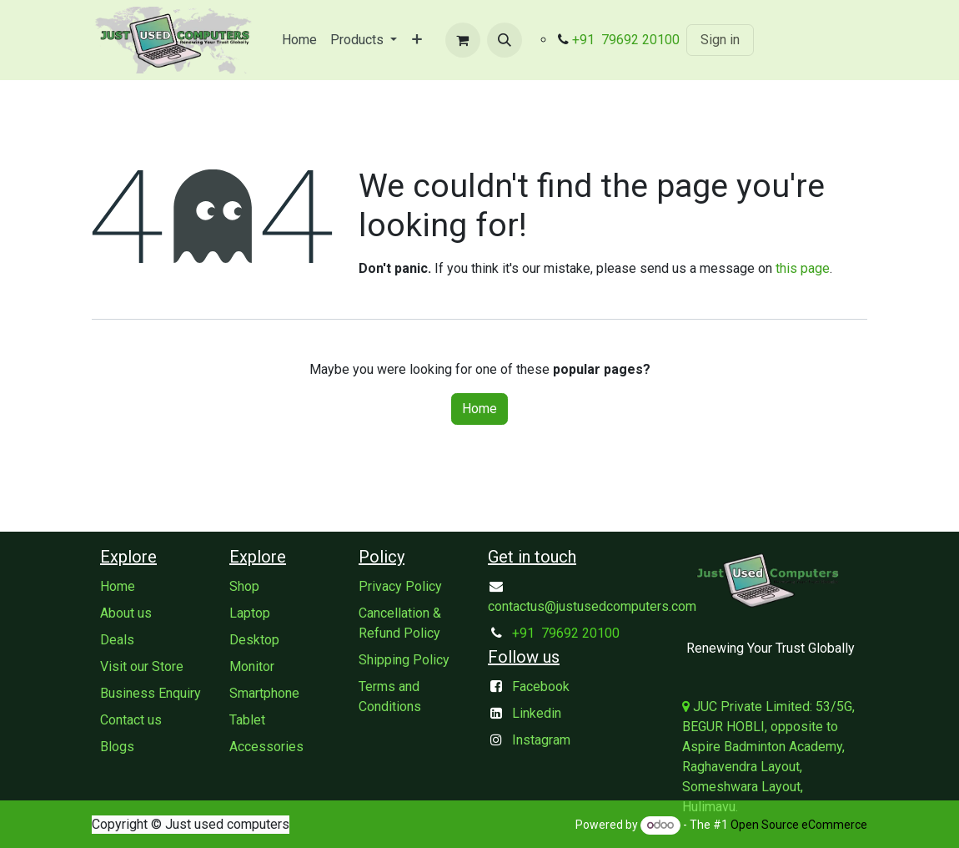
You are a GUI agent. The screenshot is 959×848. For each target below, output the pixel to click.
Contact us (131, 720)
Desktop (254, 640)
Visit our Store (141, 666)
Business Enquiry (150, 693)
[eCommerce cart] (462, 40)
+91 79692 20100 (626, 40)
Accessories (266, 747)
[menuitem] (299, 40)
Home (479, 408)
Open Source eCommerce (799, 824)
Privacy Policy (400, 586)
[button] (504, 40)
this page (803, 268)
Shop (244, 586)
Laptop (249, 613)
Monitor (251, 666)
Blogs (117, 747)
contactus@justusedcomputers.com (592, 606)
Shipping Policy (404, 660)
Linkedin (536, 713)
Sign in (720, 40)
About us (126, 613)
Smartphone (264, 693)
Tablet (247, 720)
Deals (117, 640)
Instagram (541, 740)
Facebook (541, 686)
